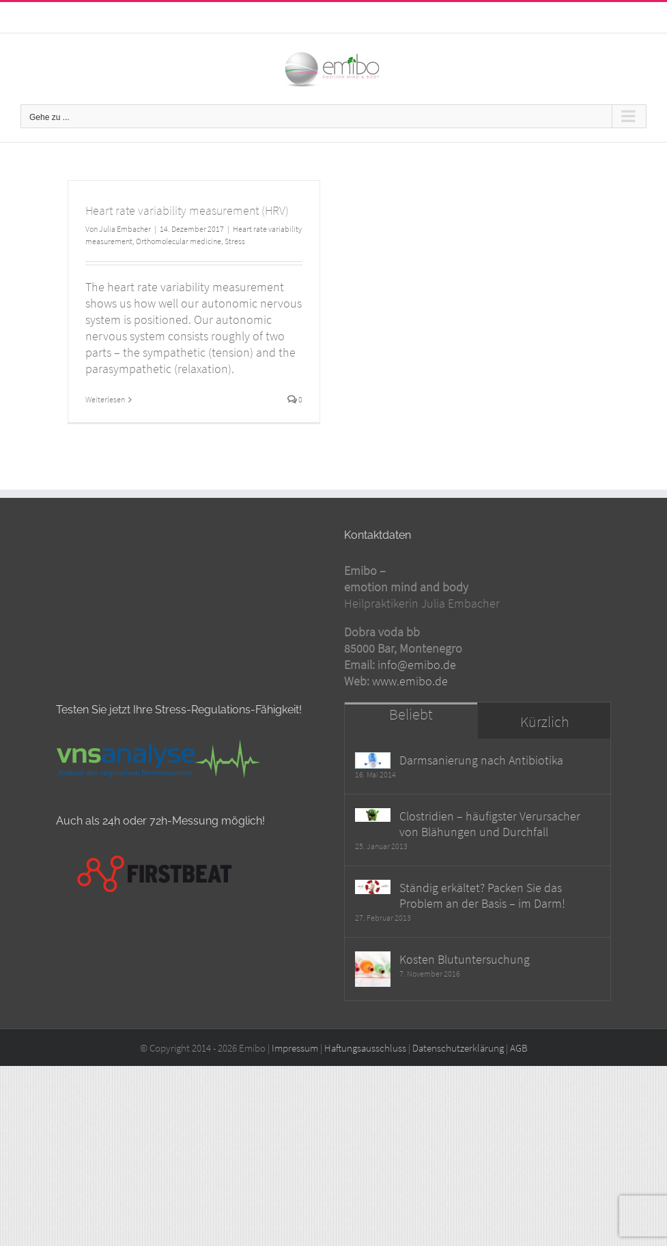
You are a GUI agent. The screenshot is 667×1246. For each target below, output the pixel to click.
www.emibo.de (410, 705)
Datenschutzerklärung (458, 1073)
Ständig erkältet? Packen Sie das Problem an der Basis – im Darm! (482, 920)
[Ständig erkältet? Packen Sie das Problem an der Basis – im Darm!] (373, 913)
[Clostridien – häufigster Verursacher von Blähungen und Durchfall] (373, 841)
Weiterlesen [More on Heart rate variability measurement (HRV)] (105, 399)
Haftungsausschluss (365, 1073)
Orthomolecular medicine (178, 241)
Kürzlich (544, 746)
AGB (519, 1073)
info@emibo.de (366, 14)
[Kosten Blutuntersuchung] (373, 994)
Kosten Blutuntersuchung (464, 984)
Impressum (295, 1073)
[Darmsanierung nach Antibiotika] (373, 785)
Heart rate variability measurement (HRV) (187, 210)
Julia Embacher (125, 229)
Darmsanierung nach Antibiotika (481, 785)
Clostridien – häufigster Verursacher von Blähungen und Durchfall (489, 849)
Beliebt (411, 738)
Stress (235, 241)
